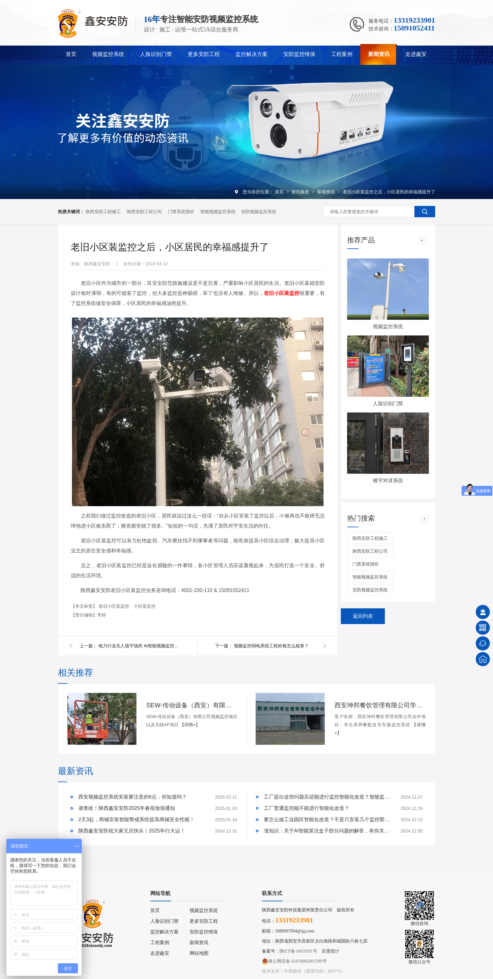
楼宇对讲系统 (388, 480)
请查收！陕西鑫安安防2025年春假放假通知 (126, 808)
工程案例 (341, 54)
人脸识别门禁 (156, 54)
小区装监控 (145, 606)
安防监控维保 (299, 54)
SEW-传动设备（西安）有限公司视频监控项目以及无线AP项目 (191, 705)
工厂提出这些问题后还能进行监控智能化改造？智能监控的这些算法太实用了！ (327, 796)
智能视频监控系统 (217, 211)
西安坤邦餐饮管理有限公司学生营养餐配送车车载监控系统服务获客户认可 (380, 705)
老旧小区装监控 (114, 606)
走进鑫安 (416, 54)
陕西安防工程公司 (144, 211)
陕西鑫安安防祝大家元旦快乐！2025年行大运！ (131, 830)
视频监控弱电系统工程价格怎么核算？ (271, 645)
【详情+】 (190, 724)
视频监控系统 (108, 54)
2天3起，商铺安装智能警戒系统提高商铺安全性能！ (136, 819)
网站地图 (199, 953)
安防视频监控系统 (258, 211)
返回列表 (363, 616)
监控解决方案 (251, 54)
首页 (71, 54)
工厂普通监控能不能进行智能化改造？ (306, 808)
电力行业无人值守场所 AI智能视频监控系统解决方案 (139, 645)
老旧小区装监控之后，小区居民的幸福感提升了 (389, 191)
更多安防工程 (204, 54)
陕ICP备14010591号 (298, 951)
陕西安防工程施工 (103, 211)
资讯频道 (300, 191)
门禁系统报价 (181, 211)
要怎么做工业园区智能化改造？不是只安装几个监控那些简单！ (327, 819)
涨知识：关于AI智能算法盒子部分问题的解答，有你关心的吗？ (327, 830)
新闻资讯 (379, 54)
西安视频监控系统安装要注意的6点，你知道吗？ (132, 796)
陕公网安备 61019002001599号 (294, 961)
